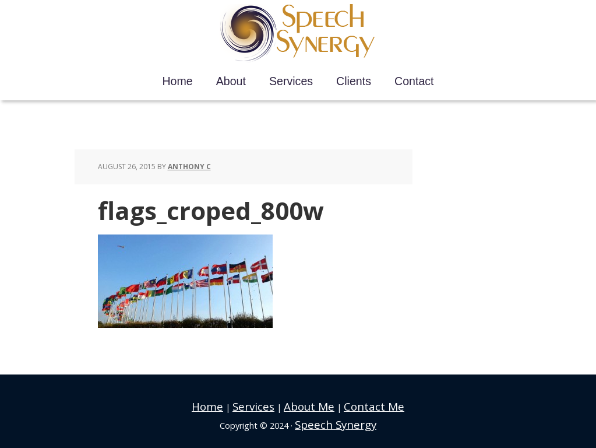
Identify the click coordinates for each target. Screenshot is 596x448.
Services (263, 404)
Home (227, 404)
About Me (307, 404)
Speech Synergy (298, 33)
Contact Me (359, 404)
